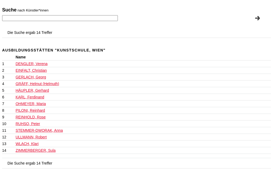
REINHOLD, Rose (30, 117)
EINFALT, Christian (31, 70)
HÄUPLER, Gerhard (32, 90)
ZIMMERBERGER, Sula (35, 150)
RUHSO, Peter (27, 124)
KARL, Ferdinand (29, 97)
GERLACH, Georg (30, 77)
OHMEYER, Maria (30, 104)
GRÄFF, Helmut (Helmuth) (37, 84)
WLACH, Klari (26, 144)
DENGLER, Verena (31, 64)
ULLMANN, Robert (31, 137)
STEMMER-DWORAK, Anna (39, 130)
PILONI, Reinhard (30, 110)
